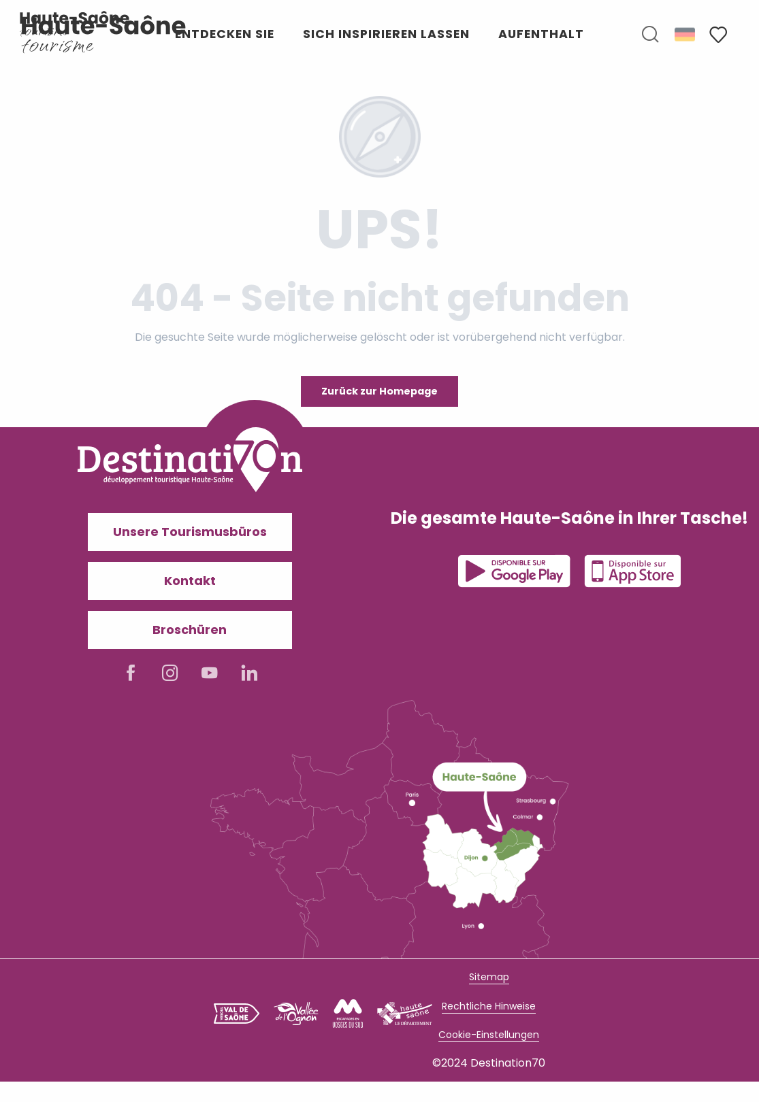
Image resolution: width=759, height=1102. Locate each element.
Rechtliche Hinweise (489, 1006)
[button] (650, 34)
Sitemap (489, 977)
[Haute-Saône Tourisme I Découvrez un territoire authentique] (75, 24)
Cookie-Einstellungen (488, 1034)
